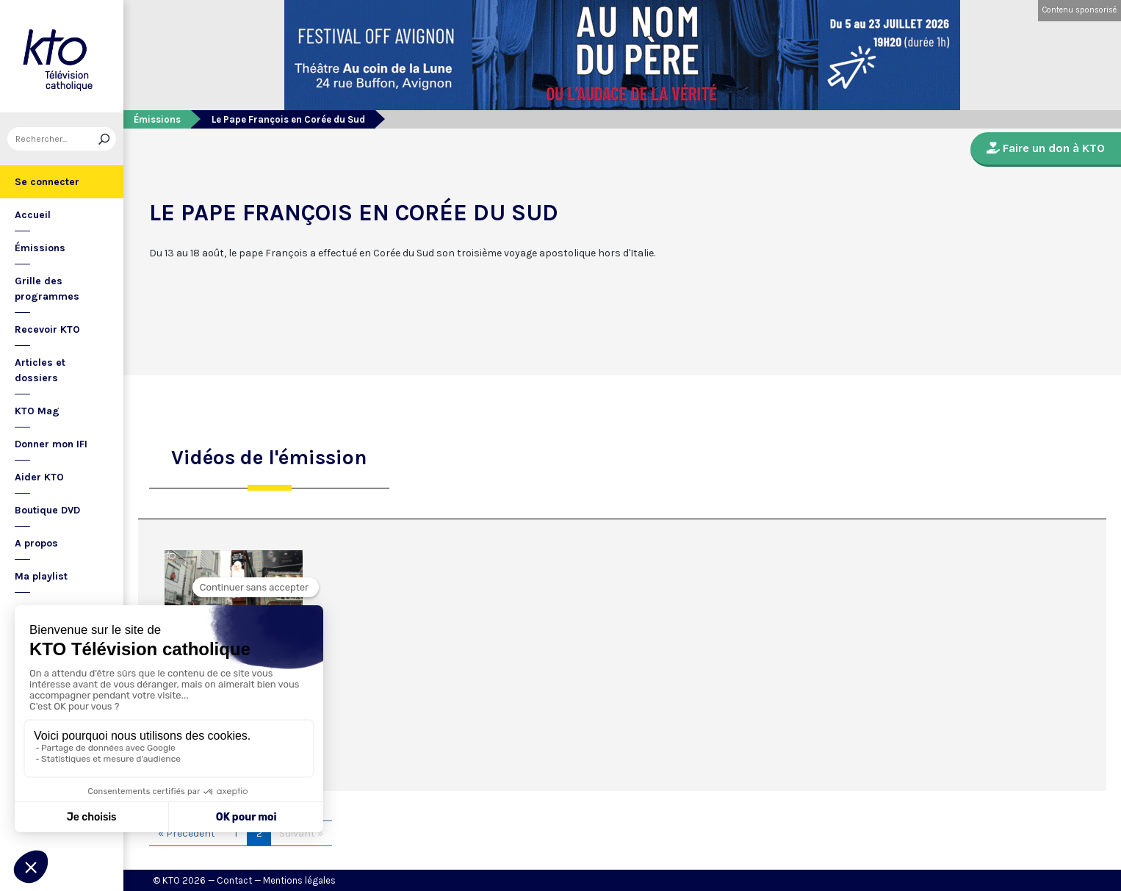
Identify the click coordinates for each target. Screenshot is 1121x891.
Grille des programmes (47, 289)
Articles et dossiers (40, 370)
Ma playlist (41, 576)
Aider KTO (39, 477)
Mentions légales (299, 880)
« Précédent (186, 833)
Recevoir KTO (47, 329)
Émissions (40, 248)
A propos (36, 543)
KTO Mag (37, 411)
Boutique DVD (47, 510)
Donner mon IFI (51, 444)
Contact (234, 880)
